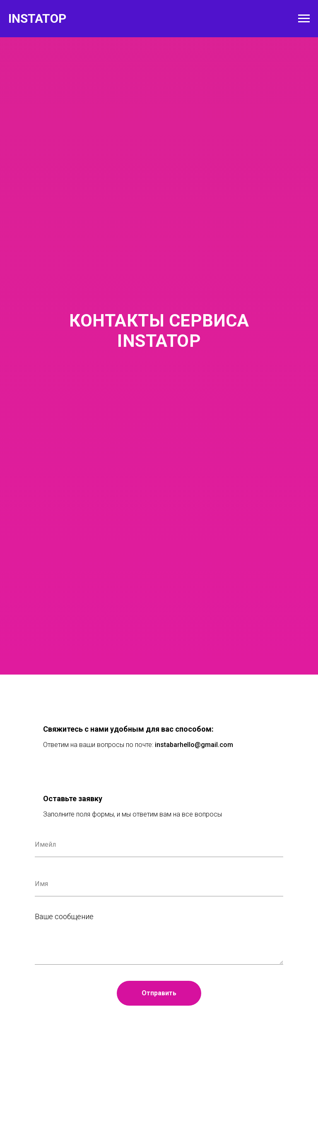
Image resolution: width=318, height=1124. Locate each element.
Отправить (159, 993)
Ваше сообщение (64, 916)
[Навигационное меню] (304, 18)
